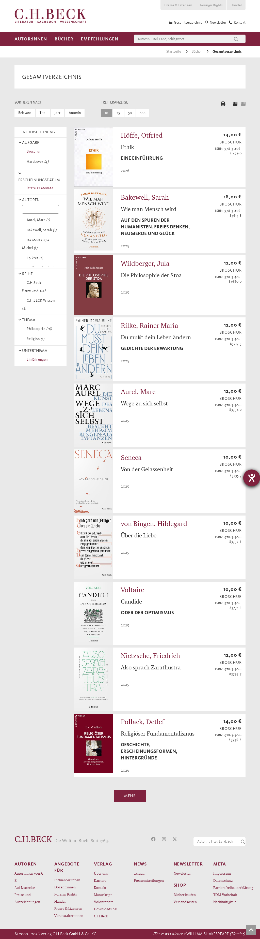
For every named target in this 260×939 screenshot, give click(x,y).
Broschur (33, 151)
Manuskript (103, 894)
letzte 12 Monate (39, 188)
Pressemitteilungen (149, 880)
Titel (43, 113)
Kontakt (100, 887)
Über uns (101, 873)
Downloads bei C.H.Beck (105, 912)
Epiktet (34, 258)
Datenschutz (223, 880)
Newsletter (182, 873)
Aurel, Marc (37, 220)
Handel (236, 5)
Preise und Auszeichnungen (27, 898)
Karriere (100, 880)
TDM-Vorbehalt (225, 894)
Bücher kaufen (185, 894)
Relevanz (24, 113)
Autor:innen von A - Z (29, 877)
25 (118, 113)
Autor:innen (30, 39)
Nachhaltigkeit (224, 902)
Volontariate (103, 902)
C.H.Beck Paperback (34, 286)
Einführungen (36, 359)
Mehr (130, 795)
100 (142, 113)
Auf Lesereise (24, 887)
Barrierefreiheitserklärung (229, 887)
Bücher (64, 39)
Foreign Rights (211, 5)
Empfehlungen (99, 39)
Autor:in (75, 113)
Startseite (174, 51)
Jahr (57, 113)
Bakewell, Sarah (41, 230)
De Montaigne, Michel (36, 244)
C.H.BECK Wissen (38, 304)
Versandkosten (185, 902)
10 (106, 113)
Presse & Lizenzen (178, 5)
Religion (34, 339)
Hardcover (36, 161)
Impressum (222, 873)
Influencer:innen (67, 880)
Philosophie (38, 329)
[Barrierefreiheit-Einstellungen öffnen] (251, 477)
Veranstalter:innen (68, 915)
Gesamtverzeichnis (227, 51)
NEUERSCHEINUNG (38, 132)
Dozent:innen (65, 887)
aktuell (139, 873)
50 (130, 113)
